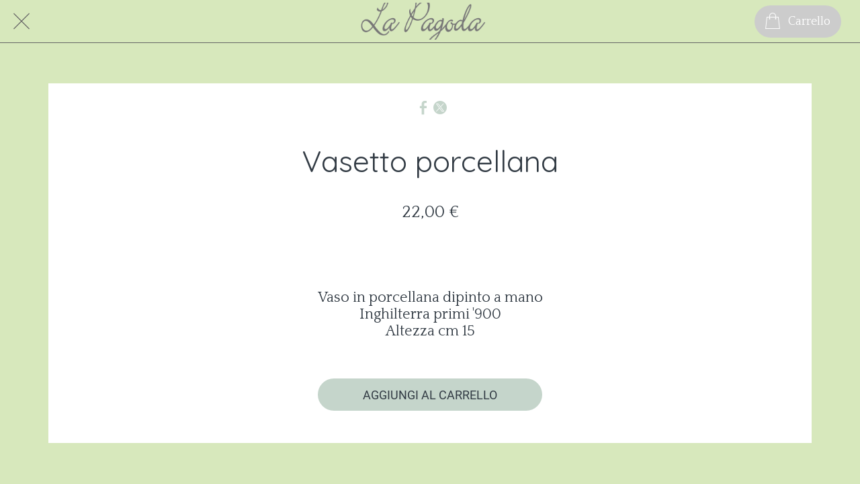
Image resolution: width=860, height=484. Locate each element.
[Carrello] (798, 21)
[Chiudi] (21, 21)
